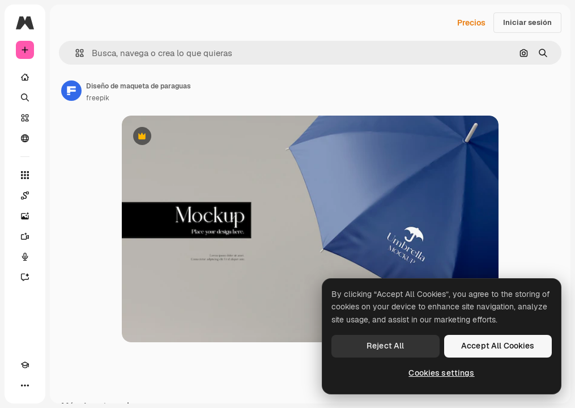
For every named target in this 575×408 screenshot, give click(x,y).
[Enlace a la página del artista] (71, 90)
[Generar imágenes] (25, 216)
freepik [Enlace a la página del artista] (97, 98)
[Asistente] (25, 277)
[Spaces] (25, 195)
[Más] (25, 385)
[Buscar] (25, 97)
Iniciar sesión (527, 22)
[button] (75, 53)
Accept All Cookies (498, 346)
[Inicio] (25, 77)
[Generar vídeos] (25, 236)
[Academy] (25, 365)
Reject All (385, 346)
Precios (471, 23)
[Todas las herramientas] (25, 175)
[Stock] (25, 118)
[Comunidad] (25, 138)
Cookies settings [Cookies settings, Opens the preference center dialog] (441, 373)
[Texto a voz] (25, 257)
